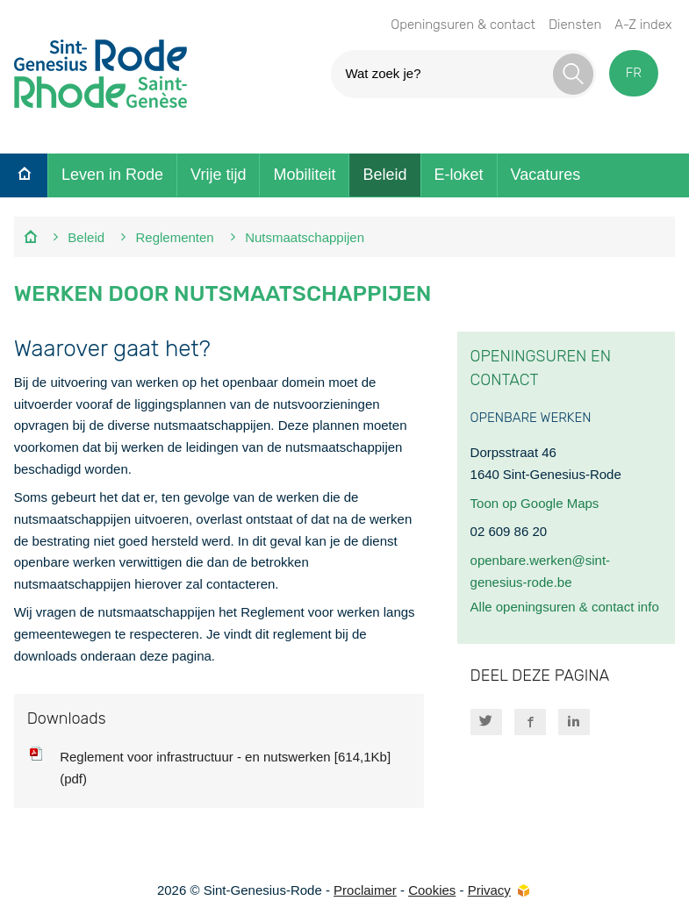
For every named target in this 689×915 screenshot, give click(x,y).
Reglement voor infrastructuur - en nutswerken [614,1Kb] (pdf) (225, 767)
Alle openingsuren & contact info (564, 606)
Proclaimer (365, 890)
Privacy (489, 890)
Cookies (432, 890)
